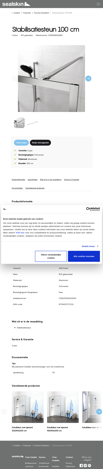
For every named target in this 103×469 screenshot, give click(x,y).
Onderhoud (44, 463)
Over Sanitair (31, 457)
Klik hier (20, 232)
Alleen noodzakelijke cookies (51, 256)
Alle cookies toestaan (83, 256)
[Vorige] (15, 78)
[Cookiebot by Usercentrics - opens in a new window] (88, 209)
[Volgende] (88, 78)
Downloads (44, 466)
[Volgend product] (99, 412)
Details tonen (88, 246)
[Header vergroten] (99, 4)
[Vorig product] (4, 412)
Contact (69, 457)
